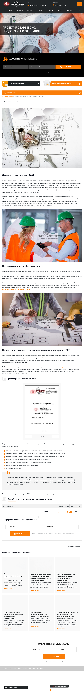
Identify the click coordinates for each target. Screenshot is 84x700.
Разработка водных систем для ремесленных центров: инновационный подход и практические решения (67, 615)
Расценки (29, 10)
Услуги (19, 10)
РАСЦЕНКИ (13, 668)
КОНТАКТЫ (40, 668)
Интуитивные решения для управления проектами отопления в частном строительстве (66, 577)
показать (15, 102)
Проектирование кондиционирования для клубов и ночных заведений (39, 614)
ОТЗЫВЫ (25, 668)
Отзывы (40, 10)
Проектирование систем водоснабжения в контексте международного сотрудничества (13, 615)
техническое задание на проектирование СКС (16, 290)
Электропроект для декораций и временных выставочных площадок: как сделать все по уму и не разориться (40, 577)
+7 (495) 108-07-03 (60, 5)
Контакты (69, 10)
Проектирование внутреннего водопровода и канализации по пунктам (14, 576)
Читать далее (8, 588)
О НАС (19, 668)
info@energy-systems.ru (37, 5)
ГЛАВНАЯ (10, 10)
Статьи (49, 10)
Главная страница (7, 96)
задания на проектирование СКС (70, 367)
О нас (59, 10)
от (42, 436)
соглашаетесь (40, 73)
